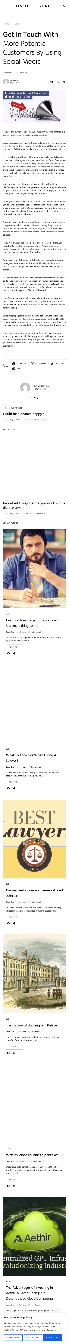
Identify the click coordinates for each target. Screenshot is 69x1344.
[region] (33, 1328)
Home (6, 24)
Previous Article (13, 408)
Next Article (9, 429)
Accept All (52, 1337)
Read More (14, 647)
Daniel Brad (14, 80)
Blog (17, 24)
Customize (13, 1337)
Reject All (33, 1337)
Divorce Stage (34, 6)
